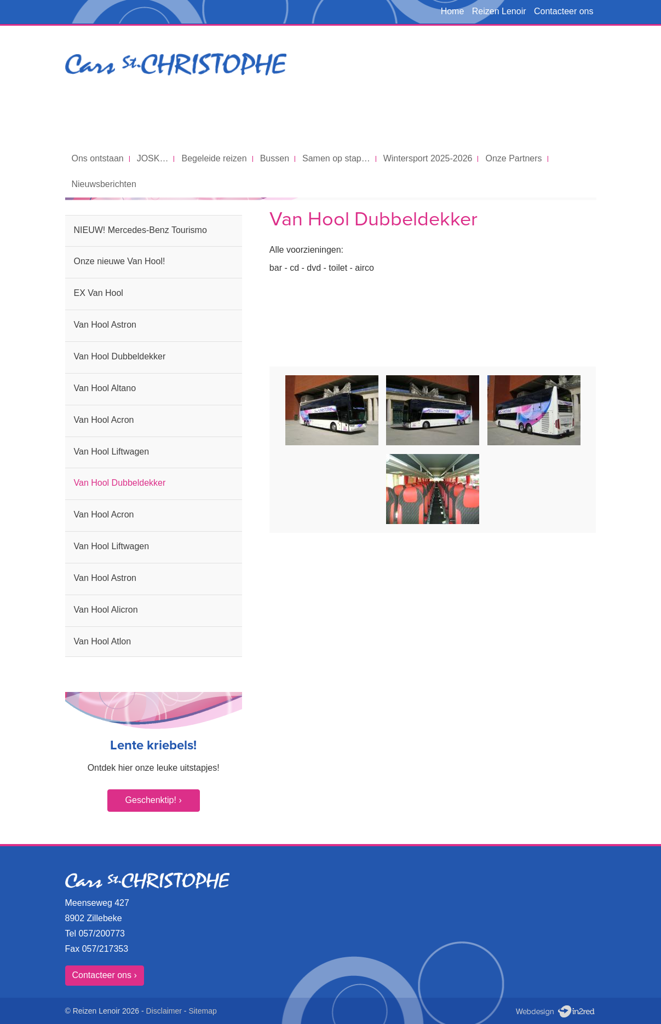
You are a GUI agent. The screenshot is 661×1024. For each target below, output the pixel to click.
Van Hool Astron (105, 324)
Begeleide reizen (213, 158)
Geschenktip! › (153, 800)
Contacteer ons (564, 11)
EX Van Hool (98, 293)
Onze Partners (513, 158)
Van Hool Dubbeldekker (120, 356)
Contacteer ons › (104, 975)
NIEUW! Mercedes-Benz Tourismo (140, 230)
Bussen (274, 158)
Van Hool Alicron (106, 609)
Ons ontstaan (98, 158)
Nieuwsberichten (104, 184)
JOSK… (153, 158)
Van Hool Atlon (102, 641)
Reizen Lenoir (499, 11)
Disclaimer (164, 1010)
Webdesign (554, 1011)
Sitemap (202, 1010)
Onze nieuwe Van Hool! (119, 261)
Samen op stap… (336, 158)
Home (452, 11)
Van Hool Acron (104, 419)
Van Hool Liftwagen (112, 451)
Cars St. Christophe (175, 86)
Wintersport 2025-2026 (428, 158)
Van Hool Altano (105, 388)
